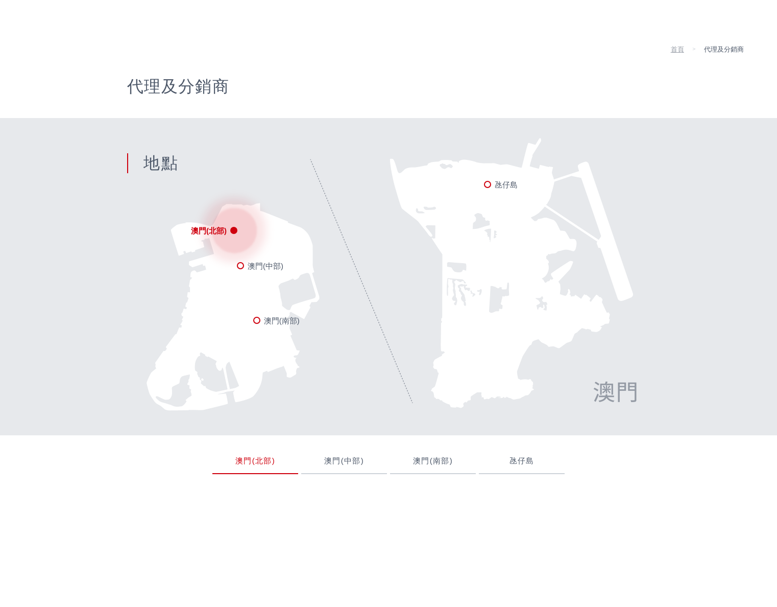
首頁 (677, 49)
